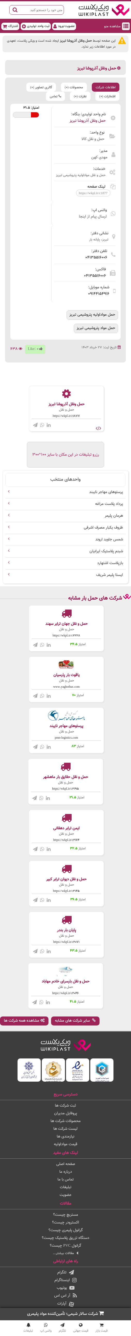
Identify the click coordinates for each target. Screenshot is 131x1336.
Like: (35, 349)
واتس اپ (46, 1328)
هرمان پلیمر (114, 516)
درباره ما (65, 1172)
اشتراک (10, 26)
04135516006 (96, 258)
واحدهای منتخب (65, 479)
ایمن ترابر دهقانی (66, 828)
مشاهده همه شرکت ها (24, 1021)
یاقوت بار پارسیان (66, 675)
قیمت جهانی (80, 1328)
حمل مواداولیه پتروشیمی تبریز (92, 315)
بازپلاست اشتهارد (110, 563)
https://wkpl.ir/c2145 (66, 891)
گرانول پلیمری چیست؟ (65, 1230)
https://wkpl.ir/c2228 (66, 635)
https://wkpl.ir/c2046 (65, 993)
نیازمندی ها (65, 1137)
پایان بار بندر (66, 930)
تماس (55, 96)
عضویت (65, 1195)
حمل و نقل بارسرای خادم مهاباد (65, 982)
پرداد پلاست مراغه (109, 504)
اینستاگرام (65, 1280)
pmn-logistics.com (66, 738)
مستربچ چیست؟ (65, 1215)
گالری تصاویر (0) (41, 87)
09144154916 (98, 294)
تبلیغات (65, 1187)
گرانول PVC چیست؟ (65, 1246)
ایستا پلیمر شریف (109, 575)
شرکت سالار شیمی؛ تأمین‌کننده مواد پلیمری (65, 1314)
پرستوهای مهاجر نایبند (106, 492)
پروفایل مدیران (65, 1113)
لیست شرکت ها (65, 1129)
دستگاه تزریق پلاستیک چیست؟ (65, 1238)
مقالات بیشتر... (65, 1253)
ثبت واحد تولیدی (36, 26)
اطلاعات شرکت (106, 87)
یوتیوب (66, 1288)
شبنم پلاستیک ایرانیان (106, 551)
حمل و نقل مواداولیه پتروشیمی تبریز (80, 175)
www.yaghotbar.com (66, 687)
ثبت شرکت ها (65, 1106)
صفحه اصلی (65, 1164)
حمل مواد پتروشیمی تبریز (96, 328)
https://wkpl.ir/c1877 (66, 416)
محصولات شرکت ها (66, 1121)
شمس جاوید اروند (109, 539)
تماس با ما (66, 1180)
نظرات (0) (80, 96)
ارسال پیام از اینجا (93, 217)
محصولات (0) (74, 87)
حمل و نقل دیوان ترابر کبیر (66, 879)
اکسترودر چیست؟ (65, 1223)
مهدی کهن (99, 157)
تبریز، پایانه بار (98, 239)
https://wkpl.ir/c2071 (66, 942)
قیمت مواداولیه (65, 1144)
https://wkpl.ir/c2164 (66, 840)
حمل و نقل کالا (92, 139)
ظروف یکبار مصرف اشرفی (103, 528)
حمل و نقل (66, 409)
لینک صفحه (101, 187)
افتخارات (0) (107, 96)
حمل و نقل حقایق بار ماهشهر (65, 777)
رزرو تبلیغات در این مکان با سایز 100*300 (65, 455)
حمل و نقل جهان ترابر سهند (66, 624)
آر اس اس (65, 1296)
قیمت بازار (101, 1328)
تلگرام (65, 1272)
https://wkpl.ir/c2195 (65, 789)
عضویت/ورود (64, 26)
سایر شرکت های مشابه (75, 1021)
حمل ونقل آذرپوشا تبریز (88, 121)
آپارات (65, 1304)
